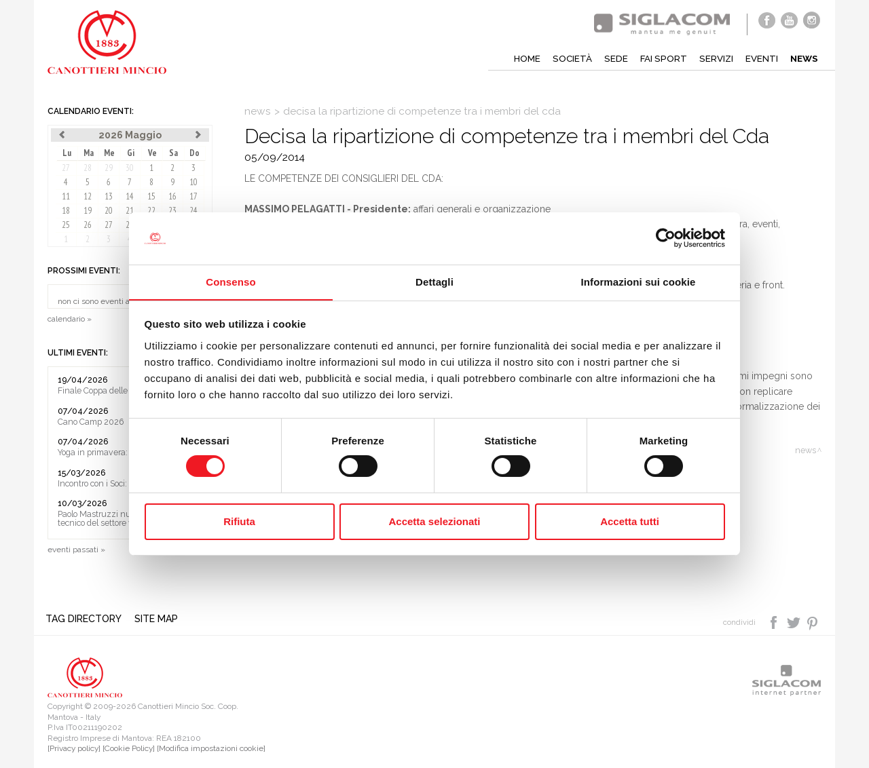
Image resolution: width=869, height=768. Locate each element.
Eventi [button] (759, 58)
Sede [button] (611, 58)
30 (130, 168)
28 (88, 168)
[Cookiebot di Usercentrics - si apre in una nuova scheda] (665, 238)
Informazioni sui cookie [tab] (638, 281)
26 (88, 225)
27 (66, 168)
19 (88, 210)
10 (193, 182)
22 (151, 210)
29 (109, 168)
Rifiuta (239, 521)
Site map (159, 619)
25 (66, 225)
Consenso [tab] (230, 281)
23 (172, 210)
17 (193, 196)
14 (130, 196)
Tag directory (86, 619)
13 (109, 196)
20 (109, 210)
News (803, 58)
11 (66, 196)
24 (193, 210)
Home (520, 58)
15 (151, 196)
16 (172, 196)
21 (130, 210)
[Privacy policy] (74, 749)
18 (66, 210)
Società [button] (567, 58)
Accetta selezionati (434, 521)
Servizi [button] (713, 58)
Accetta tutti (629, 521)
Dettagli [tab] (434, 281)
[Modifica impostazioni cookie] (211, 749)
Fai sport (659, 58)
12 (88, 196)
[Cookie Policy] (129, 749)
